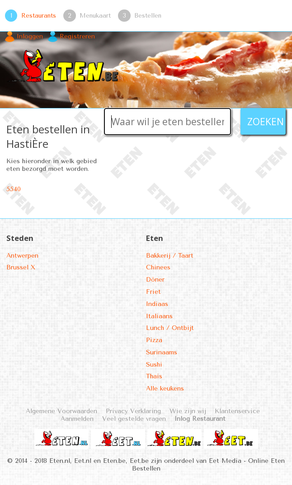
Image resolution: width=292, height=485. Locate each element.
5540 (13, 189)
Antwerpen (22, 255)
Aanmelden (77, 419)
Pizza (154, 340)
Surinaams (161, 352)
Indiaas (157, 304)
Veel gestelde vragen (134, 419)
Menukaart (95, 15)
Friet (153, 292)
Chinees (158, 267)
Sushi (154, 364)
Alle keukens (165, 388)
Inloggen (30, 36)
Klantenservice (237, 411)
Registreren (77, 36)
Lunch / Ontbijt (170, 328)
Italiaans (159, 316)
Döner (155, 279)
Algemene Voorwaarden (61, 411)
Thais (154, 376)
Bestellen (147, 15)
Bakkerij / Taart (169, 255)
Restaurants (38, 15)
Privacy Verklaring (133, 411)
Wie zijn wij (188, 411)
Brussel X (20, 267)
